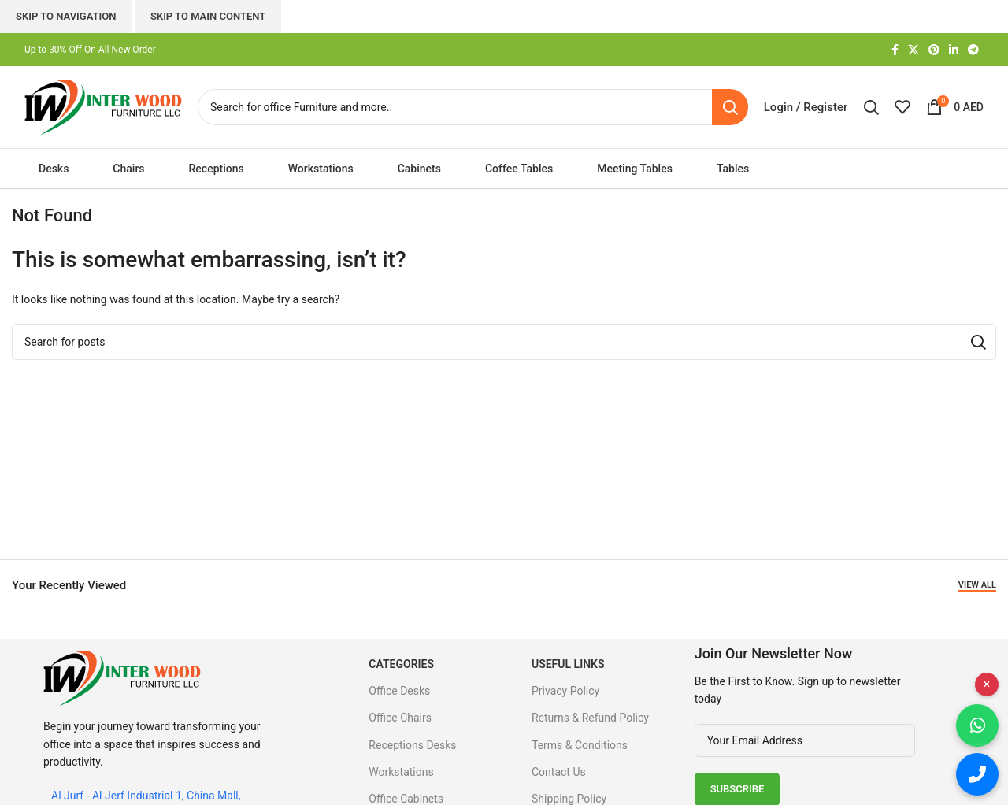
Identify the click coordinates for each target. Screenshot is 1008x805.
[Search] (473, 107)
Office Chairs (400, 717)
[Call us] (977, 774)
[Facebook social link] (895, 50)
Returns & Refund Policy (590, 717)
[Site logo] (103, 106)
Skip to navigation (66, 16)
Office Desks (399, 690)
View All (977, 585)
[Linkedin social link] (953, 50)
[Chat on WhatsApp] (977, 725)
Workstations (401, 772)
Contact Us (559, 772)
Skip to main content (207, 16)
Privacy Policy (565, 690)
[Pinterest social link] (934, 50)
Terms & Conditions (580, 745)
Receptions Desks (412, 745)
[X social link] (913, 50)
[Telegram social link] (973, 50)
